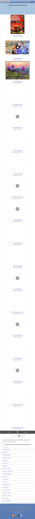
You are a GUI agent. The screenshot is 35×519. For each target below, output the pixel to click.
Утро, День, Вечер (6, 449)
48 (19, 436)
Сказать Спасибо (6, 490)
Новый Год (4, 482)
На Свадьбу (4, 465)
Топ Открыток (5, 446)
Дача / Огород (5, 498)
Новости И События (6, 495)
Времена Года (5, 463)
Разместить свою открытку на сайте (9, 509)
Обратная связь (24, 507)
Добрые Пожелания (6, 457)
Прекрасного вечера (19, 196)
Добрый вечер (19, 35)
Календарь (4, 460)
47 (16, 436)
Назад (9, 432)
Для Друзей (4, 476)
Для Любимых (5, 479)
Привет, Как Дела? (6, 468)
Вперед (25, 432)
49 (21, 436)
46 (13, 436)
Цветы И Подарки (6, 484)
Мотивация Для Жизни (7, 471)
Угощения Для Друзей (7, 473)
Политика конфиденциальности (25, 509)
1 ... (11, 436)
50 (24, 436)
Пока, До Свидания (6, 500)
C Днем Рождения (6, 455)
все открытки (5, 1)
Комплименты (5, 487)
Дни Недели (5, 452)
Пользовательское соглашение (17, 511)
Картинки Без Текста (6, 492)
